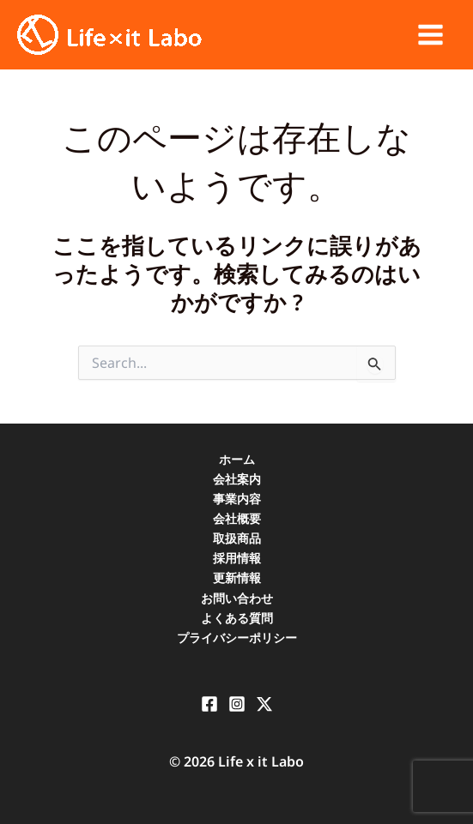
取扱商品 (237, 538)
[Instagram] (237, 704)
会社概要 (237, 518)
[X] (264, 704)
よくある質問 (237, 618)
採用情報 (237, 558)
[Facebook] (209, 704)
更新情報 (237, 577)
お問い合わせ (237, 598)
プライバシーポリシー (237, 637)
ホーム (237, 459)
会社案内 (237, 479)
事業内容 (237, 498)
